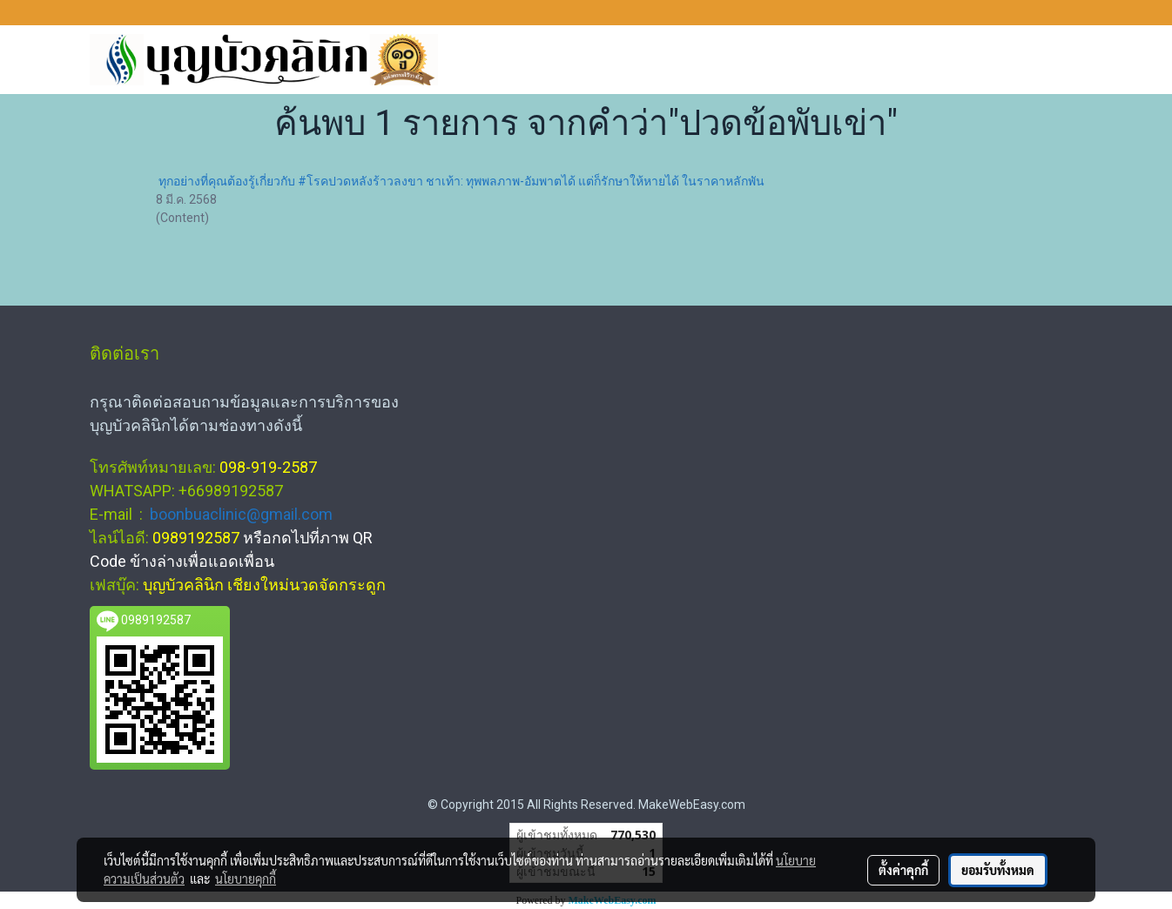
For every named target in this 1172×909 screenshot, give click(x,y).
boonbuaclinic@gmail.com (241, 514)
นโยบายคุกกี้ (245, 878)
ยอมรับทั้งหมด (997, 870)
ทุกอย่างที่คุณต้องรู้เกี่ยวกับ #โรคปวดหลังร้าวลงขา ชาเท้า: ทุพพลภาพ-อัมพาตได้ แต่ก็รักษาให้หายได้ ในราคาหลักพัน (461, 181)
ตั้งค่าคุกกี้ (903, 870)
